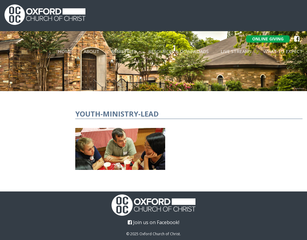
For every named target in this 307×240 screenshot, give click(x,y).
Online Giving (268, 39)
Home (65, 51)
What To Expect (283, 51)
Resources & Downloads (178, 51)
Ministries (123, 51)
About (91, 51)
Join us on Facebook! (153, 222)
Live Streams (236, 51)
